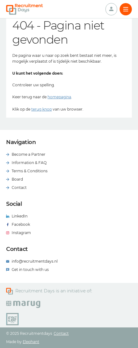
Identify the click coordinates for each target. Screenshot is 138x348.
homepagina (59, 97)
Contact (61, 333)
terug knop (41, 109)
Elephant (31, 341)
